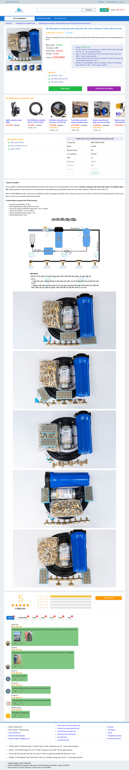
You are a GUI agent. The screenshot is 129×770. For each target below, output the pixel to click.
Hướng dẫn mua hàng (114, 736)
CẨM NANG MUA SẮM (43, 18)
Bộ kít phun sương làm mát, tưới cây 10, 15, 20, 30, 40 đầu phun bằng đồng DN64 (58, 121)
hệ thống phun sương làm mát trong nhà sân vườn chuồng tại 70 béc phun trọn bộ (64, 23)
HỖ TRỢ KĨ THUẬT (60, 18)
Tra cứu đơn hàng (111, 2)
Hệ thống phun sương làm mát (25, 23)
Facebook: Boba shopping (16, 736)
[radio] (13, 605)
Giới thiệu (101, 2)
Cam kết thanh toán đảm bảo (66, 731)
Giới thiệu (110, 727)
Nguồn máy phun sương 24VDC (13, 121)
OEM (56, 48)
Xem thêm (94, 173)
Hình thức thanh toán (114, 738)
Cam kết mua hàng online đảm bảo (68, 728)
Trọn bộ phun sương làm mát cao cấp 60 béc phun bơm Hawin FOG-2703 (79, 121)
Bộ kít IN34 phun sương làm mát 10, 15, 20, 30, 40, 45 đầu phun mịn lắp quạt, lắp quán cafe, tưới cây (37, 121)
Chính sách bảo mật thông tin (66, 734)
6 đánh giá (60, 33)
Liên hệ (121, 2)
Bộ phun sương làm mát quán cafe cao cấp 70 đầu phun (101, 121)
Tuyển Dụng (111, 730)
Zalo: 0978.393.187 (14, 733)
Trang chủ (9, 23)
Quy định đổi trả (62, 737)
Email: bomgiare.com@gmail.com (19, 738)
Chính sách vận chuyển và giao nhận (68, 725)
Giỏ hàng (104, 10)
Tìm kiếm (89, 10)
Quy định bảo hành (63, 740)
